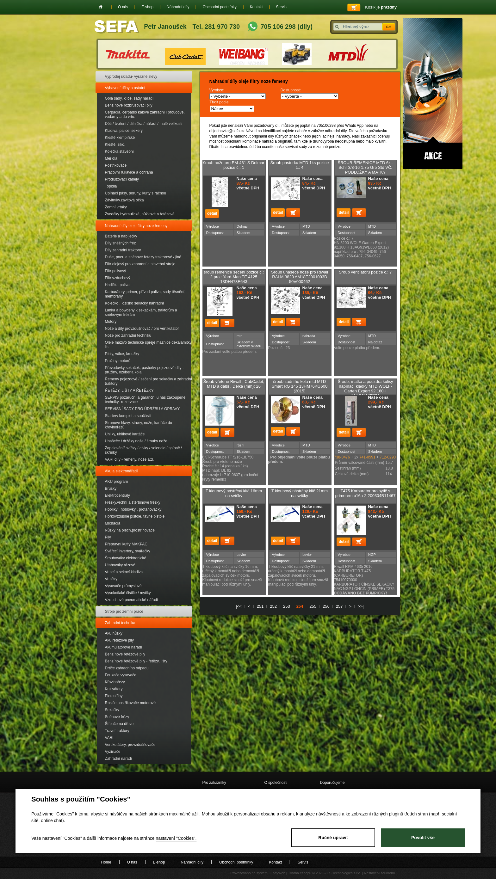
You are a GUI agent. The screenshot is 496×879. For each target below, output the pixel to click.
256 (326, 606)
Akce (432, 93)
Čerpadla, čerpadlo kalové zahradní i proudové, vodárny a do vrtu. (145, 114)
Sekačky (112, 710)
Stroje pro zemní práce (124, 611)
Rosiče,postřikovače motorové (130, 703)
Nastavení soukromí (379, 873)
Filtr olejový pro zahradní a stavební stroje (140, 264)
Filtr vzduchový (117, 278)
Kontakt (256, 7)
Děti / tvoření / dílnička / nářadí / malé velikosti (144, 123)
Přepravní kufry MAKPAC (126, 544)
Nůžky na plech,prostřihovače (130, 530)
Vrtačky (111, 579)
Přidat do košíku (293, 212)
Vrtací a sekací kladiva (124, 572)
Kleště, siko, (115, 144)
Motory (111, 321)
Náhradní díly (178, 7)
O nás (123, 7)
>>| (361, 606)
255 (312, 606)
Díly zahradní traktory (123, 250)
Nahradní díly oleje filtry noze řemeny (136, 226)
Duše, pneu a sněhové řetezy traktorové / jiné (143, 257)
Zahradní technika (120, 623)
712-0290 (388, 457)
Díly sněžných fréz (120, 243)
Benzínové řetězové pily (125, 654)
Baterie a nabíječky (121, 236)
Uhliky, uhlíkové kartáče (125, 434)
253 (286, 606)
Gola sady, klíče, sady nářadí (129, 98)
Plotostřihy (114, 696)
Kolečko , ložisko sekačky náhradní (134, 303)
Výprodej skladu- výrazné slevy (131, 76)
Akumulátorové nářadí (123, 647)
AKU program (116, 481)
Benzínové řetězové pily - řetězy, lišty (136, 661)
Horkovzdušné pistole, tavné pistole (135, 516)
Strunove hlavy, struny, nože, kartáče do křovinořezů (138, 425)
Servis (281, 7)
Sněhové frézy (117, 717)
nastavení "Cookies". (176, 838)
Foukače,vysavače (120, 675)
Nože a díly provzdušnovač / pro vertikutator (142, 328)
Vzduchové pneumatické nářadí (131, 600)
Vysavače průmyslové (123, 586)
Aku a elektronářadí (121, 471)
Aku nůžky (113, 633)
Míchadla (113, 523)
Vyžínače (113, 751)
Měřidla (111, 158)
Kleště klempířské (120, 137)
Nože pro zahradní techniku (128, 335)
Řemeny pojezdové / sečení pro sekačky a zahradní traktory (148, 381)
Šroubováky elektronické (125, 558)
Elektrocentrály (117, 495)
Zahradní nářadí (118, 758)
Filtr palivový (115, 271)
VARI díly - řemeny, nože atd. (129, 459)
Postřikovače (116, 165)
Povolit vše (423, 837)
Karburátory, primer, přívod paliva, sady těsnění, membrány (145, 294)
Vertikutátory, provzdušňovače (130, 744)
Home (100, 7)
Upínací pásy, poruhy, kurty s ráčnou (135, 193)
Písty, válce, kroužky (122, 354)
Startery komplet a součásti (128, 416)
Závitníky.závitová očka (124, 200)
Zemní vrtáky (116, 207)
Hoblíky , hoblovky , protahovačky (133, 509)
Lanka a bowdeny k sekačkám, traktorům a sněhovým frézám (141, 312)
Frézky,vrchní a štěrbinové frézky (132, 502)
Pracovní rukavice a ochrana (129, 172)
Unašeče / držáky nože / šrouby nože (136, 441)
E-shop (147, 7)
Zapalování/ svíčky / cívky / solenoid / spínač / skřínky (143, 450)
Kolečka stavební (119, 151)
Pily (108, 537)
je (381, 7)
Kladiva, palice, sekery (124, 130)
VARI (109, 737)
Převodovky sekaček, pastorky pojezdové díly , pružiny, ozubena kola (144, 370)
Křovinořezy (115, 682)
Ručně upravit (333, 837)
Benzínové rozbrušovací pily (128, 105)
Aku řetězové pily (119, 640)
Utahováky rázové (120, 565)
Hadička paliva (117, 285)
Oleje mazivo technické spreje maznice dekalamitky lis (148, 344)
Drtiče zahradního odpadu (127, 668)
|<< (239, 606)
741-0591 (367, 457)
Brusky (111, 488)
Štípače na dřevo (119, 724)
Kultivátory (114, 689)
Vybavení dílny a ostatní (125, 88)
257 (339, 606)
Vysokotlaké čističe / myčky (128, 593)
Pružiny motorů (118, 361)
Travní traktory (117, 730)
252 (273, 606)
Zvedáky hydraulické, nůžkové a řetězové (140, 214)
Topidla (111, 186)
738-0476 (342, 457)
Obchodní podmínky (219, 7)
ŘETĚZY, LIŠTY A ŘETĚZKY (129, 390)
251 (260, 606)
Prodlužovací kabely (122, 179)
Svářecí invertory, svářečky (127, 551)
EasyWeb (277, 873)
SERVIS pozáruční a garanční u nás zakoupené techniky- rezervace (145, 399)
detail (212, 213)
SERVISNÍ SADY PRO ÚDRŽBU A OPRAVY (142, 409)
